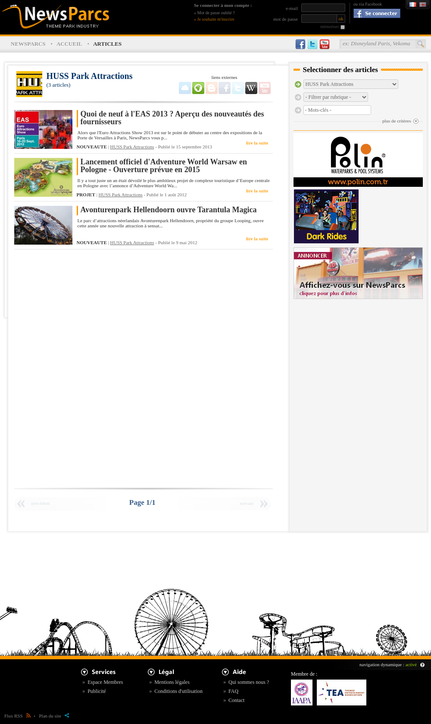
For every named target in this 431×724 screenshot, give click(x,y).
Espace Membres (105, 682)
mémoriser (329, 26)
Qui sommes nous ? (248, 682)
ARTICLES (107, 44)
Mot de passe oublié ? (216, 12)
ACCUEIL (69, 44)
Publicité (96, 691)
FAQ (233, 691)
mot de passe (285, 19)
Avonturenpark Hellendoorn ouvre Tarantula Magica (169, 210)
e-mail (292, 8)
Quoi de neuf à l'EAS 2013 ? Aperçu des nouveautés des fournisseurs (172, 118)
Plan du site (54, 715)
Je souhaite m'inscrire (215, 19)
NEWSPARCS (28, 44)
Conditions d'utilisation (178, 691)
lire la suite (257, 142)
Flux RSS (17, 715)
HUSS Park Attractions (132, 146)
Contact (236, 700)
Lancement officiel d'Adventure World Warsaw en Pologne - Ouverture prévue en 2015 (164, 166)
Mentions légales (172, 682)
